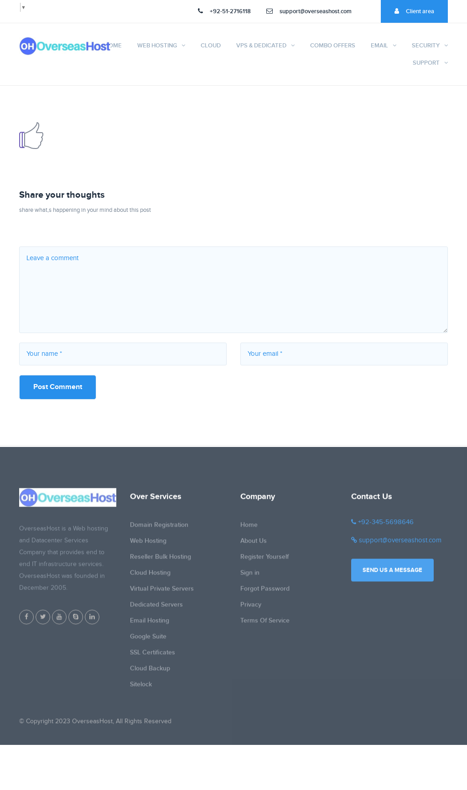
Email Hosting (149, 624)
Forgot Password (265, 592)
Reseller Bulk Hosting (160, 560)
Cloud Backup (150, 672)
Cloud (211, 45)
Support (426, 63)
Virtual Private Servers (162, 592)
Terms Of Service (265, 624)
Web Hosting (157, 45)
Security (426, 45)
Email (379, 45)
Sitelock (141, 688)
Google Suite (148, 640)
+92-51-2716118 (224, 11)
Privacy (250, 608)
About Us (253, 545)
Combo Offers (332, 45)
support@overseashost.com (309, 11)
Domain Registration (159, 529)
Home (113, 45)
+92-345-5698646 (382, 526)
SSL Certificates (152, 656)
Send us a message (392, 574)
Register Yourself (264, 560)
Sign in (249, 576)
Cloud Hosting (150, 576)
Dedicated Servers (156, 608)
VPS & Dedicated (261, 45)
